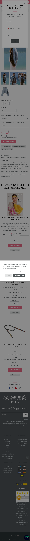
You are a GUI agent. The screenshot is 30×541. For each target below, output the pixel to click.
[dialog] (15, 270)
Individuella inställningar (15, 271)
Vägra (8, 275)
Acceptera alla (19, 275)
